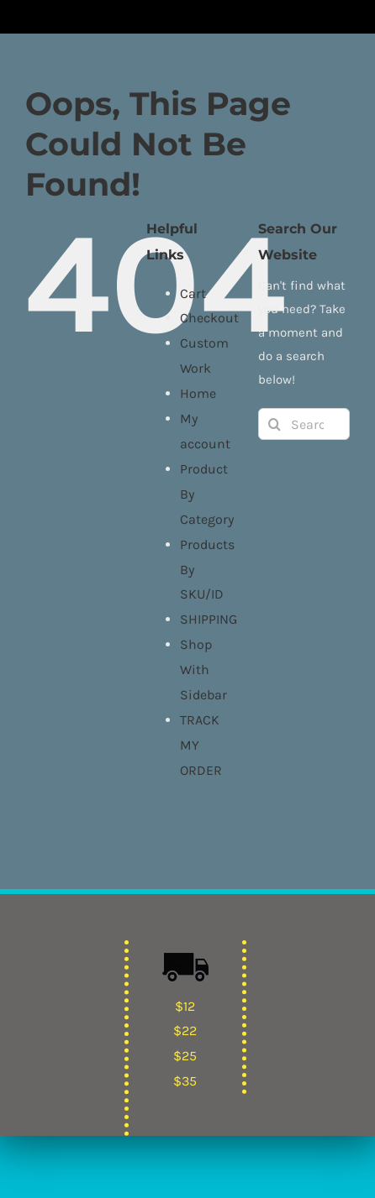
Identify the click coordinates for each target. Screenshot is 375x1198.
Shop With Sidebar (203, 669)
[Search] (274, 424)
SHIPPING (208, 619)
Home (198, 393)
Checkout (209, 318)
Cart (193, 293)
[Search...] (304, 424)
